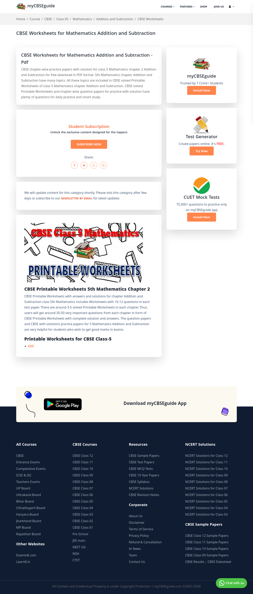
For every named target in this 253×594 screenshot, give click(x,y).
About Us (136, 516)
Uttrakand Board (28, 495)
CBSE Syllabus (139, 482)
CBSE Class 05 (83, 501)
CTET (76, 560)
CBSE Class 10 (83, 468)
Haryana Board (27, 514)
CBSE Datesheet (219, 562)
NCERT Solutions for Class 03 (206, 514)
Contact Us (137, 562)
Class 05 (62, 19)
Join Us (219, 7)
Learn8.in (23, 562)
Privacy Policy (139, 535)
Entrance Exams (28, 462)
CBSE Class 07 (83, 488)
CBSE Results (194, 562)
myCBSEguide (36, 6)
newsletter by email (77, 198)
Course (34, 19)
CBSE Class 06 (83, 495)
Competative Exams (31, 468)
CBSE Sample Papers (144, 455)
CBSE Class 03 (83, 514)
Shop (203, 7)
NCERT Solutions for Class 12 (206, 455)
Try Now (201, 151)
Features (187, 7)
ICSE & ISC (24, 475)
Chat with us (231, 583)
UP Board (23, 488)
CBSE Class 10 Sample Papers (206, 548)
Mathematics (82, 19)
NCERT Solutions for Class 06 (206, 495)
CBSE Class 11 (83, 462)
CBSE (48, 19)
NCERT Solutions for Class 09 (206, 475)
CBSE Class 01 (83, 527)
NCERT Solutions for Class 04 (206, 508)
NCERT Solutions (141, 488)
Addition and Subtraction (114, 19)
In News (135, 548)
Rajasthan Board (28, 534)
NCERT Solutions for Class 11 (206, 462)
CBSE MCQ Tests (141, 468)
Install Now (201, 90)
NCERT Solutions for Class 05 (206, 501)
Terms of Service (141, 529)
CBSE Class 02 (83, 521)
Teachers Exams (28, 482)
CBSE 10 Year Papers (144, 475)
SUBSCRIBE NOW (89, 144)
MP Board (23, 527)
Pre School (80, 534)
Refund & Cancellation (145, 542)
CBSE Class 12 (83, 455)
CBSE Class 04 (83, 508)
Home (20, 19)
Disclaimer (136, 522)
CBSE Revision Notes (144, 495)
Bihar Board (25, 501)
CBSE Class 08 (83, 482)
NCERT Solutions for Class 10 (206, 468)
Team (133, 555)
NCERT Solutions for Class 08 (206, 482)
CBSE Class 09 (83, 475)
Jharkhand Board (28, 521)
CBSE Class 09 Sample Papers (206, 555)
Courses (168, 7)
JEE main (79, 540)
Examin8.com (26, 555)
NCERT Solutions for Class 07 (206, 488)
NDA (76, 553)
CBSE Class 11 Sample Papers (206, 542)
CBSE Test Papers (141, 462)
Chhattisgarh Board (30, 508)
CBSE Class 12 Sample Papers (206, 535)
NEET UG (79, 547)
